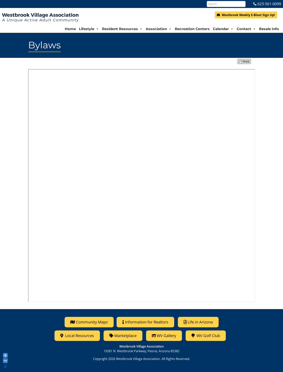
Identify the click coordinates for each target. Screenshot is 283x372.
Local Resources (77, 335)
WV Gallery (164, 335)
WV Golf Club (205, 335)
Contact (246, 29)
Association (159, 29)
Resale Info (269, 29)
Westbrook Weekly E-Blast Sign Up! (246, 15)
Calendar (223, 29)
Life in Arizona (198, 322)
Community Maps (89, 322)
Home (70, 29)
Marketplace (123, 335)
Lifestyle (89, 29)
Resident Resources (122, 29)
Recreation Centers (192, 29)
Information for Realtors (145, 322)
